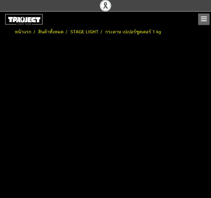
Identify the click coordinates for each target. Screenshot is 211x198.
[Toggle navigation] (204, 19)
